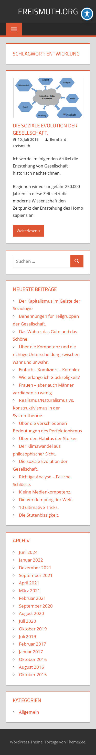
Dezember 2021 (35, 568)
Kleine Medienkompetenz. (45, 492)
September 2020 (36, 606)
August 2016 (31, 667)
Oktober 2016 (33, 659)
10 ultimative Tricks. (39, 507)
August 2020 (31, 613)
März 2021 (29, 590)
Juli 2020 (27, 621)
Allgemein (29, 712)
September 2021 (36, 575)
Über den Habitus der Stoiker (48, 438)
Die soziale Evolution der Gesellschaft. (45, 129)
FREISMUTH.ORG (48, 11)
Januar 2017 (31, 652)
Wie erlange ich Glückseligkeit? (49, 377)
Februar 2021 (32, 598)
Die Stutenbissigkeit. (39, 515)
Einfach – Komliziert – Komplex (49, 369)
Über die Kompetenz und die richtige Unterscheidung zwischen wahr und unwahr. (46, 354)
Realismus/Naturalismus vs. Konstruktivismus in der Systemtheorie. (43, 407)
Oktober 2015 (33, 674)
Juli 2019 (27, 636)
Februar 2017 (32, 644)
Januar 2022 (31, 560)
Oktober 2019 (33, 629)
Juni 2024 (28, 552)
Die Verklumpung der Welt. (46, 499)
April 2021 (29, 583)
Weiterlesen (27, 230)
